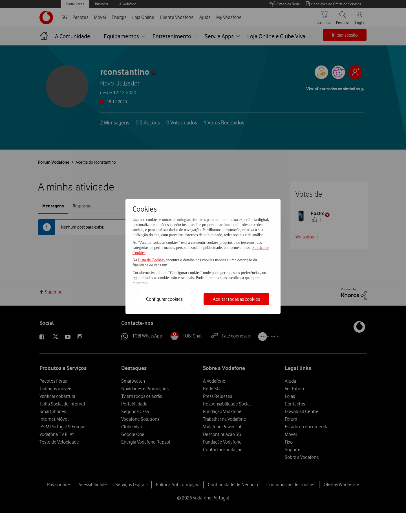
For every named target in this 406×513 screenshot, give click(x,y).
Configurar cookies (164, 299)
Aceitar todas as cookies (236, 299)
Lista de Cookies (152, 260)
